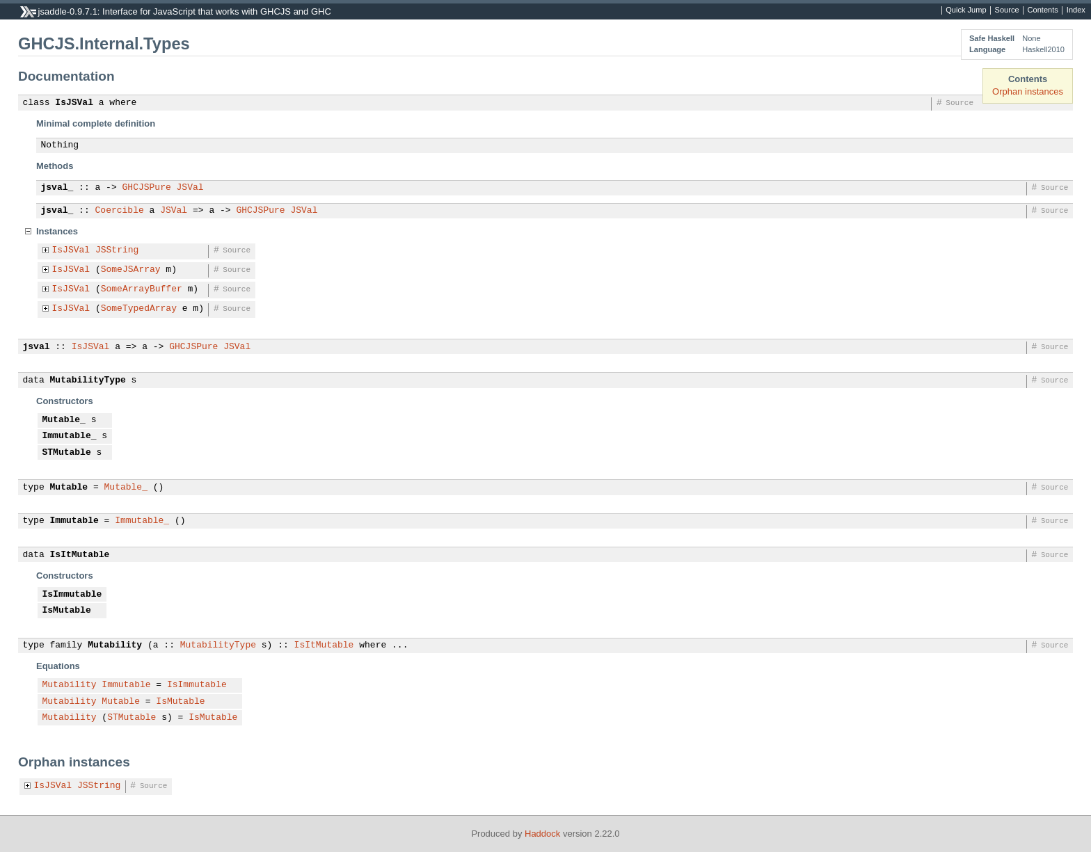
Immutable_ (69, 436)
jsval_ (57, 188)
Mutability (115, 645)
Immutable (74, 521)
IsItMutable (80, 555)
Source (1007, 10)
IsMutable (66, 610)
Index (1076, 10)
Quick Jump (966, 10)
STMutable (66, 453)
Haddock (542, 833)
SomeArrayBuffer (141, 289)
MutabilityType (88, 380)
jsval (36, 347)
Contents (1043, 10)
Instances (57, 231)
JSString (116, 250)
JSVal (190, 188)
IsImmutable (72, 594)
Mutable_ (64, 420)
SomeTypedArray (139, 309)
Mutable (69, 487)
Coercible (119, 210)
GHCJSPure (146, 188)
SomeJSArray (131, 270)
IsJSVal (74, 103)
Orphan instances (1027, 91)
